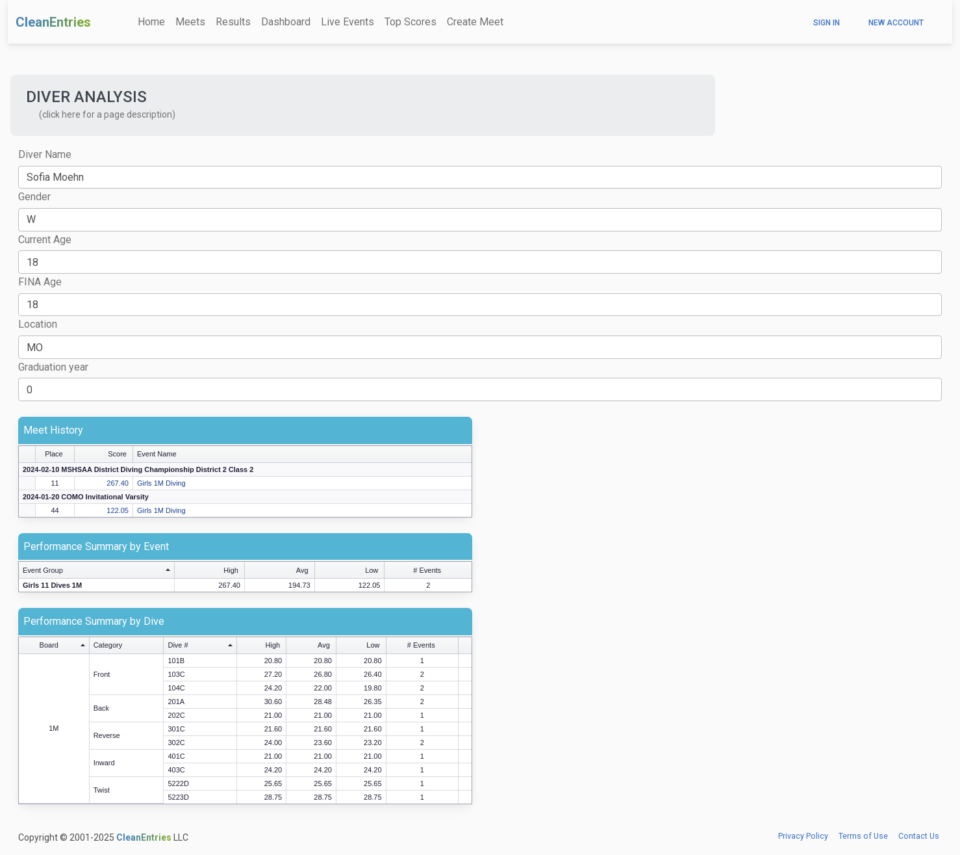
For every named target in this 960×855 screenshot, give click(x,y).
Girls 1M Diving (161, 483)
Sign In (826, 22)
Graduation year (53, 367)
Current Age (44, 239)
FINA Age (40, 282)
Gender (34, 197)
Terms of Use (863, 836)
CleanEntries (53, 22)
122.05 (118, 510)
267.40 (118, 483)
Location (37, 324)
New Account (896, 22)
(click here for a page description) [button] (107, 114)
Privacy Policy (803, 836)
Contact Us (918, 836)
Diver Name (44, 154)
